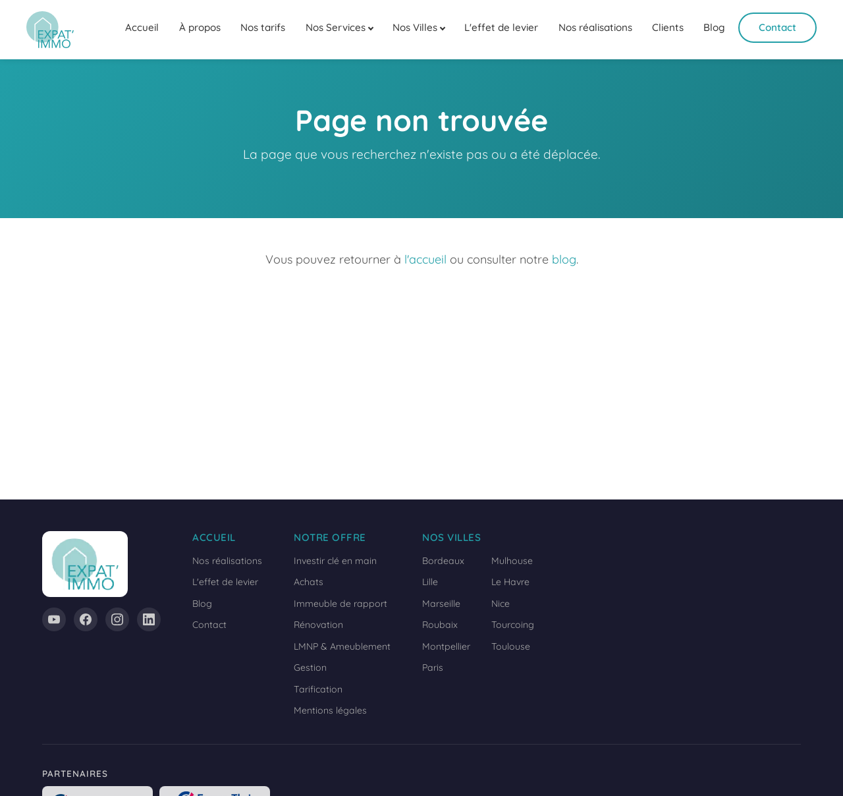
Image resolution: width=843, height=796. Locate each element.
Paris (432, 667)
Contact (777, 27)
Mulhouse (512, 561)
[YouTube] (54, 619)
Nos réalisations (595, 27)
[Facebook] (85, 619)
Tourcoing (512, 625)
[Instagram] (117, 619)
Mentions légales (330, 710)
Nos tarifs (262, 27)
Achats (308, 582)
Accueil (142, 27)
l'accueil (425, 259)
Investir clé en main (335, 561)
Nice (500, 604)
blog (564, 259)
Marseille (441, 604)
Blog (714, 27)
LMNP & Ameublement (342, 646)
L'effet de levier (501, 27)
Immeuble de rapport (340, 604)
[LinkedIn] (149, 619)
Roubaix (440, 625)
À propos (200, 27)
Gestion (310, 667)
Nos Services (336, 27)
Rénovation (318, 625)
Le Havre (510, 582)
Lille (430, 582)
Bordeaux (443, 561)
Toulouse (510, 646)
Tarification (318, 689)
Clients (668, 27)
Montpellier (446, 646)
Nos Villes (415, 27)
